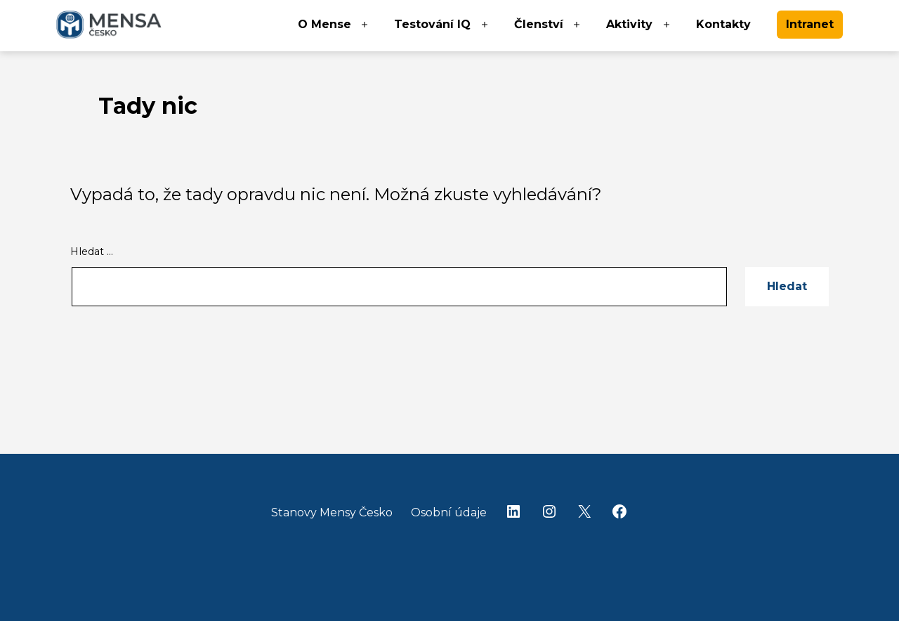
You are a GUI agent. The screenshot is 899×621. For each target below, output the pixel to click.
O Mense (324, 24)
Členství (538, 24)
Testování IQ (432, 24)
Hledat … (91, 251)
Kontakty (723, 24)
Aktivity (629, 24)
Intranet (810, 24)
